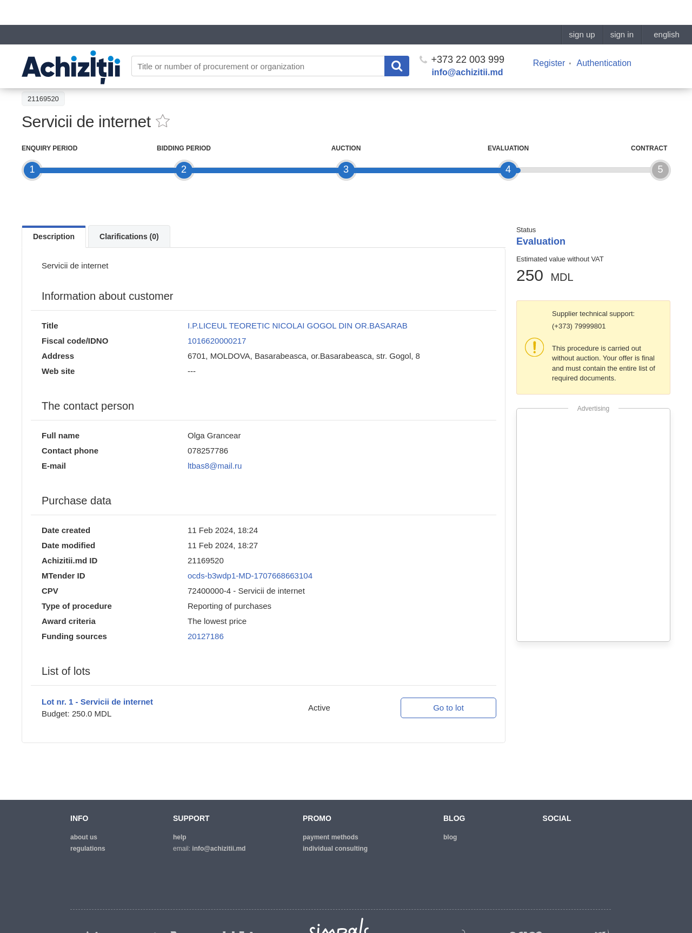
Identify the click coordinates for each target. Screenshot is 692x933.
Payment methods (330, 837)
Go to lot (448, 707)
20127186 (206, 636)
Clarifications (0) (129, 236)
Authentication (604, 38)
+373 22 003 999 (462, 34)
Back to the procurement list (71, 74)
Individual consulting (335, 848)
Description (54, 236)
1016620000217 (217, 340)
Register (549, 38)
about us (83, 837)
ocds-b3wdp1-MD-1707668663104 (250, 575)
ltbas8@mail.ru (215, 465)
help (180, 837)
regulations (87, 848)
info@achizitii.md (467, 47)
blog (450, 837)
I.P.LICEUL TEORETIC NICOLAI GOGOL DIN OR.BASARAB (298, 325)
